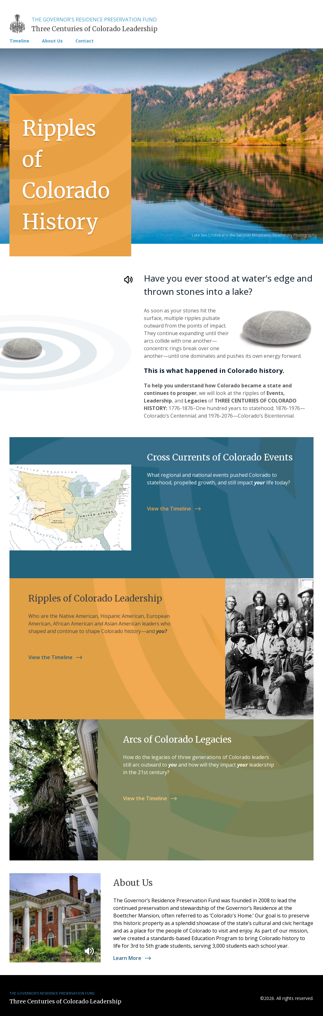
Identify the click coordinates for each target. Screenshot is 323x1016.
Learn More (133, 958)
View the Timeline (175, 509)
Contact (84, 40)
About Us (52, 40)
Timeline (19, 40)
